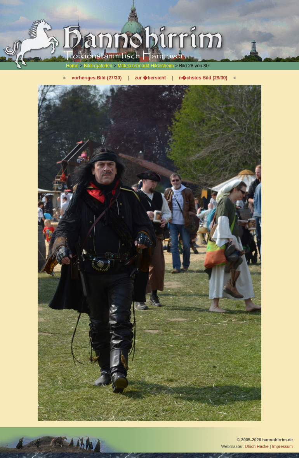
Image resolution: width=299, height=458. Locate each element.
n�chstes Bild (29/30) (203, 78)
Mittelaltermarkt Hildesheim (146, 65)
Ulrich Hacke (257, 446)
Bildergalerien (98, 65)
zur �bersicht (150, 78)
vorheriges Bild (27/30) (96, 78)
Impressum (282, 446)
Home (72, 65)
